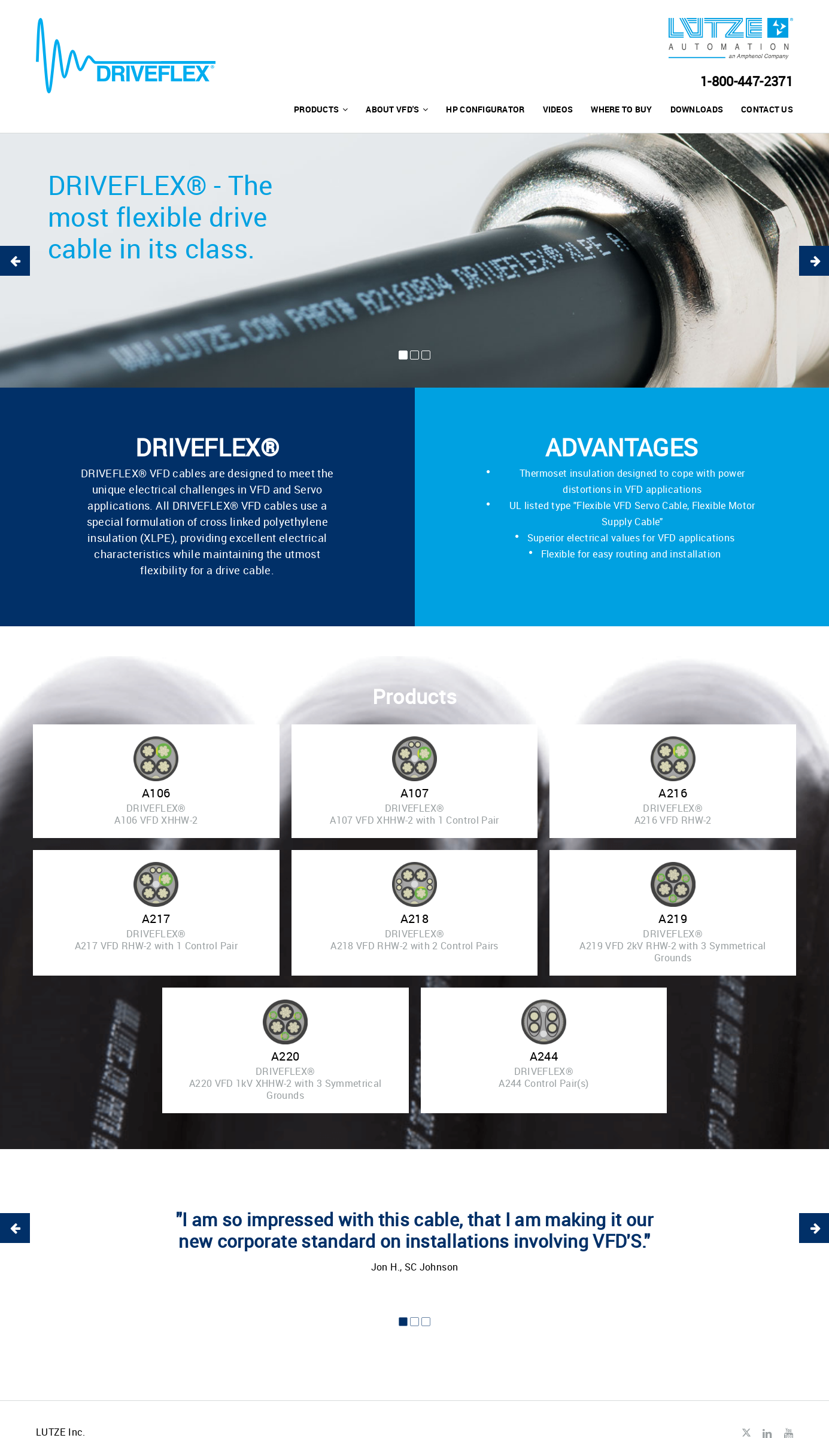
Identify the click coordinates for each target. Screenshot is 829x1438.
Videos (558, 109)
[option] (414, 260)
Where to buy (621, 109)
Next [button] (814, 261)
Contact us (767, 109)
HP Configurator (485, 109)
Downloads (697, 109)
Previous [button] (15, 261)
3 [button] (425, 355)
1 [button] (403, 355)
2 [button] (414, 355)
